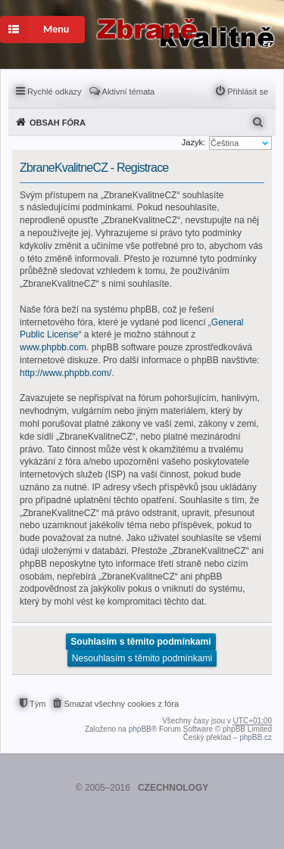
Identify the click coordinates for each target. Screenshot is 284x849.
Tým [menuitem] (37, 703)
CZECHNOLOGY (173, 787)
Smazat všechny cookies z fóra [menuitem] (121, 703)
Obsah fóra (58, 122)
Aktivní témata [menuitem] (128, 91)
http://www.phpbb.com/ (65, 373)
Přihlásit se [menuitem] (247, 91)
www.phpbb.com (53, 347)
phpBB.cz (255, 737)
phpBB (140, 729)
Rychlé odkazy (54, 91)
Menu (34, 29)
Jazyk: (193, 142)
